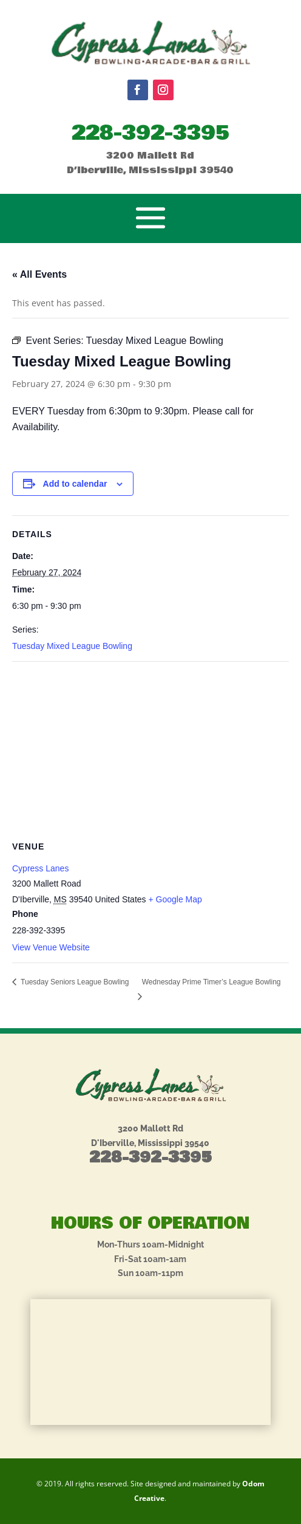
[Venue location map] (150, 749)
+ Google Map (174, 899)
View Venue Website (51, 947)
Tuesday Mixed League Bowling (72, 646)
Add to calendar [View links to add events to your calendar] (75, 484)
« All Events (39, 274)
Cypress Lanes (40, 868)
